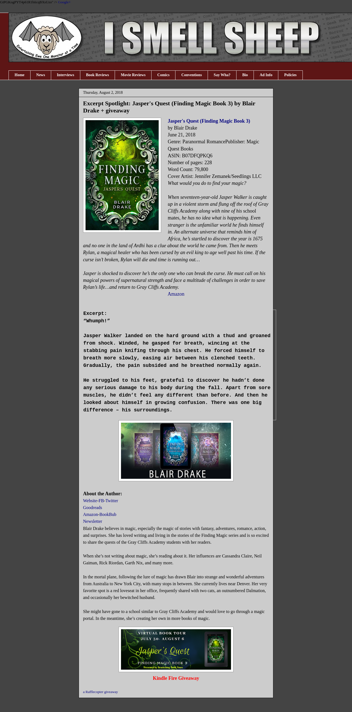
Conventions (191, 75)
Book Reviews (97, 75)
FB (101, 500)
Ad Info (266, 75)
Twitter (111, 500)
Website (90, 500)
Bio (245, 75)
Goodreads (92, 507)
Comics (163, 75)
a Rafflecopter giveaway (100, 692)
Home (19, 75)
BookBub (108, 514)
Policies (290, 75)
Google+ (64, 2)
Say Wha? (222, 75)
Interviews (65, 75)
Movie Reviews (133, 75)
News (40, 75)
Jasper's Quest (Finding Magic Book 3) (209, 121)
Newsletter (92, 521)
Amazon (176, 294)
